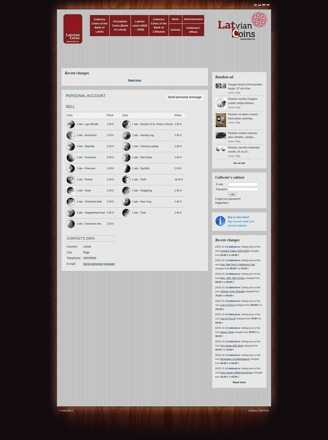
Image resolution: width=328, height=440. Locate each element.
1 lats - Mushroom (87, 135)
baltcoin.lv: (235, 246)
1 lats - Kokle (84, 190)
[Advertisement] (163, 58)
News (175, 19)
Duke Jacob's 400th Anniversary (236, 372)
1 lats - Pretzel (85, 179)
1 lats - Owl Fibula (142, 157)
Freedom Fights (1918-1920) (234, 251)
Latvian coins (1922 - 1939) (139, 25)
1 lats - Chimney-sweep (145, 146)
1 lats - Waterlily (85, 146)
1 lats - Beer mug (141, 201)
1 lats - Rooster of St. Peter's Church (152, 124)
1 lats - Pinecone (86, 168)
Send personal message (184, 97)
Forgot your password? (228, 198)
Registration (222, 202)
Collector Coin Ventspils (232, 291)
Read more (134, 80)
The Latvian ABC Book (231, 345)
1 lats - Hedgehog (142, 190)
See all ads (239, 163)
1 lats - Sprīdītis (141, 168)
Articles (175, 29)
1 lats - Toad (139, 212)
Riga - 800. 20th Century (232, 278)
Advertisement (193, 19)
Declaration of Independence (235, 359)
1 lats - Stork (139, 179)
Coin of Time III (228, 318)
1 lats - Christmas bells (89, 201)
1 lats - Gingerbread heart (91, 212)
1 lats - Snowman (86, 157)
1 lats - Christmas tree (89, 223)
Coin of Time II (227, 305)
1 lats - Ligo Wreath (87, 124)
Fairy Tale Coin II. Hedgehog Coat (237, 264)
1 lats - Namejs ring (143, 135)
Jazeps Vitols (227, 332)
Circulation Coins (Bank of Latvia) (120, 25)
